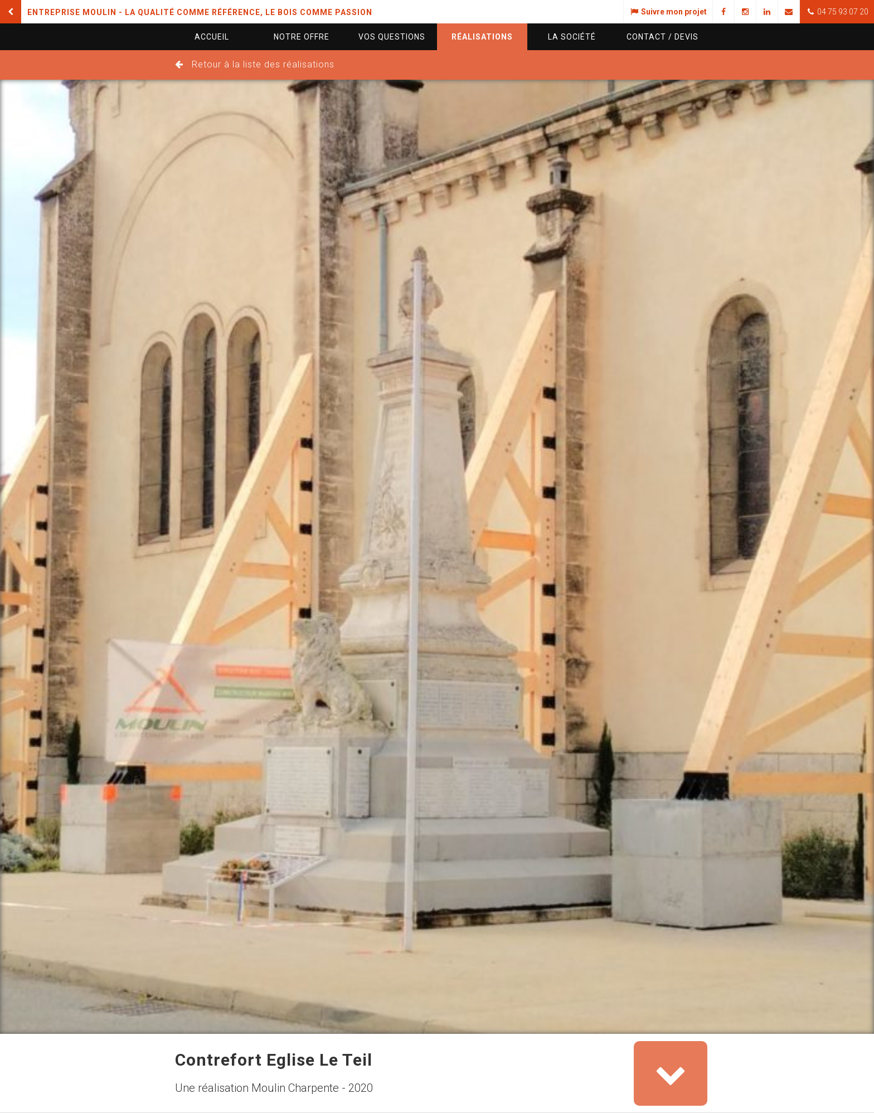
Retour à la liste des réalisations (263, 64)
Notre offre (301, 36)
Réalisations (482, 36)
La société (572, 36)
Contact (662, 36)
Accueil (212, 36)
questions (391, 36)
